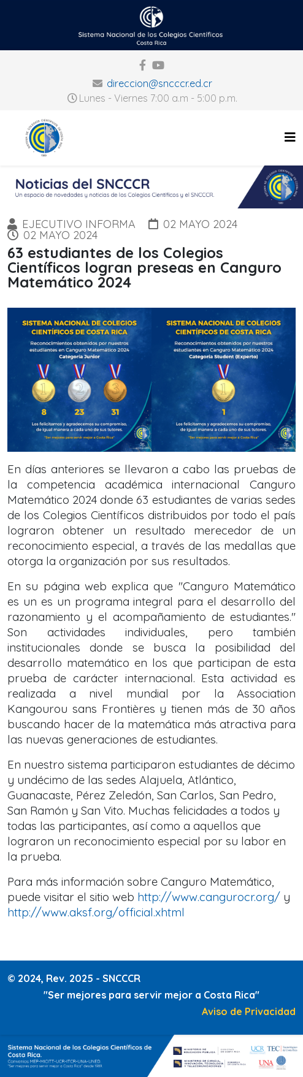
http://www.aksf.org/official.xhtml (96, 912)
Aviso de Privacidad (249, 1011)
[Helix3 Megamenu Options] (290, 137)
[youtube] (158, 65)
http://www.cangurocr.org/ (208, 896)
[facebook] (142, 65)
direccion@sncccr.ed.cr (159, 83)
